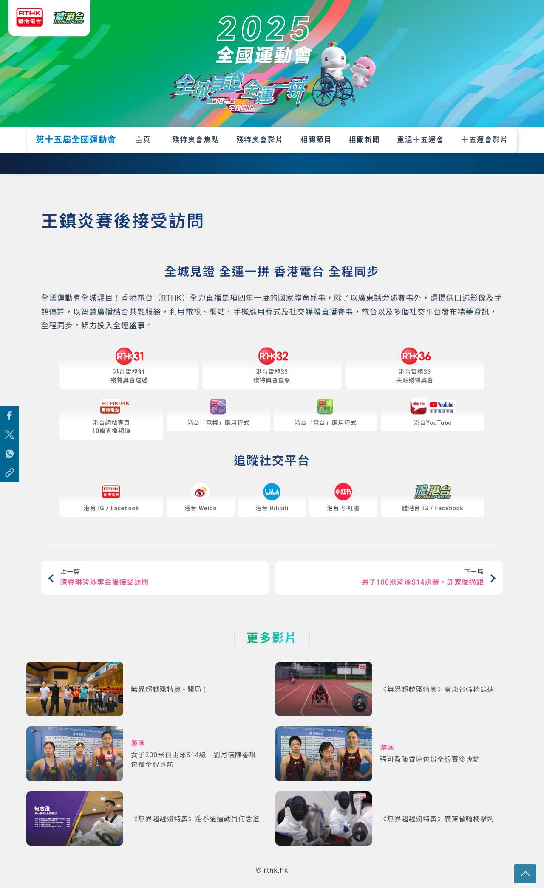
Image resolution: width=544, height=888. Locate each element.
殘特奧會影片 (259, 139)
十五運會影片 (484, 139)
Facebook (125, 510)
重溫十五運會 (420, 139)
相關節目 (316, 139)
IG (100, 510)
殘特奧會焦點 (195, 139)
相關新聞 (364, 139)
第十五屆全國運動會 (76, 140)
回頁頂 (528, 872)
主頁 (143, 139)
